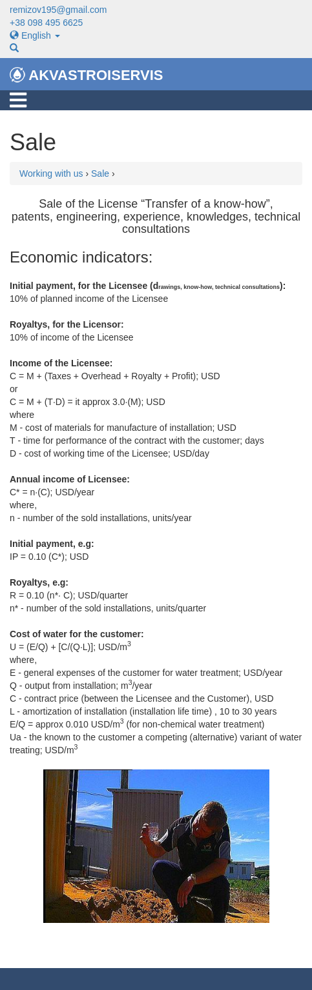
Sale (100, 173)
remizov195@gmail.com (58, 10)
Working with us (51, 173)
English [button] (35, 35)
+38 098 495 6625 (46, 22)
